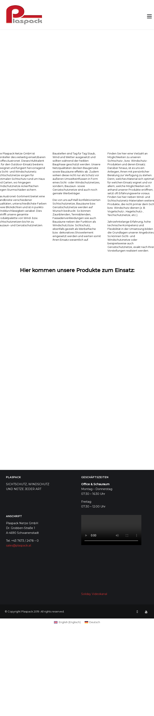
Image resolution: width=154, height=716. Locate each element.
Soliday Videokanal (94, 594)
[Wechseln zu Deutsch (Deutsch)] (92, 622)
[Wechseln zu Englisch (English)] (67, 622)
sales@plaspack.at (18, 545)
